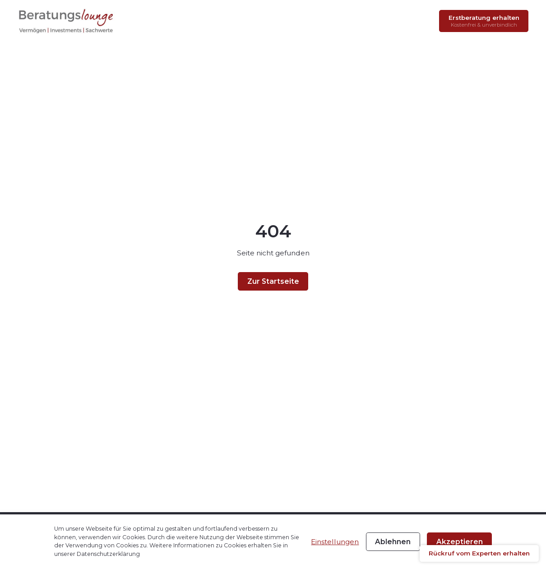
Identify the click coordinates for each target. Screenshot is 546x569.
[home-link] (67, 20)
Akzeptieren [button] (459, 541)
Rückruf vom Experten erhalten (479, 553)
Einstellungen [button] (335, 541)
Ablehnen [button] (393, 541)
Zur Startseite (273, 281)
